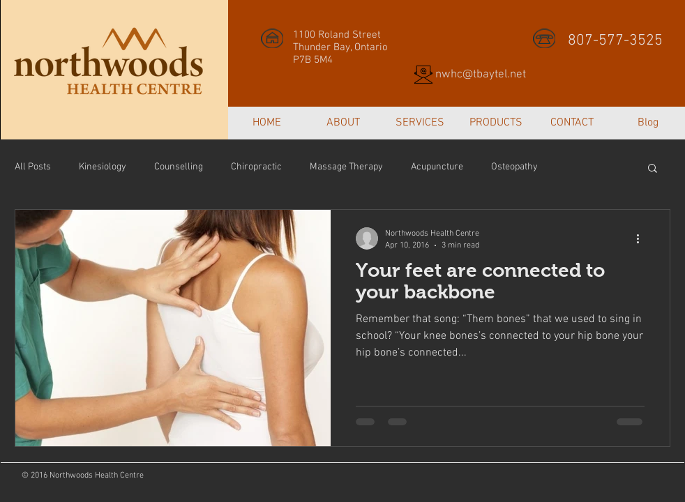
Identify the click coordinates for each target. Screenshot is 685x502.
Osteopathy (514, 167)
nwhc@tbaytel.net (480, 75)
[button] (652, 169)
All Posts (33, 167)
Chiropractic (256, 167)
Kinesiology (102, 167)
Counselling (178, 167)
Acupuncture (437, 167)
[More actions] (642, 238)
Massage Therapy (346, 167)
